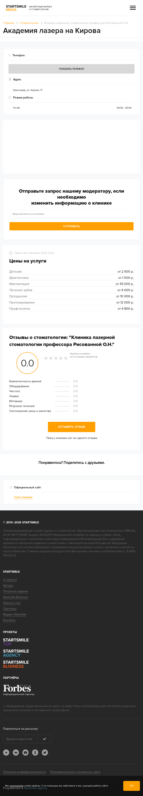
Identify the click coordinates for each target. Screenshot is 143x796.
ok (35, 752)
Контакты (9, 620)
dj (6, 752)
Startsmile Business (15, 597)
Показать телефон (71, 68)
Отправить (71, 226)
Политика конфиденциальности (24, 772)
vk (16, 752)
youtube (25, 752)
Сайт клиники (23, 497)
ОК (132, 786)
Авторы (8, 585)
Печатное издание (15, 591)
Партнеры (9, 608)
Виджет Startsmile (14, 614)
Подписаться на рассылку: (20, 728)
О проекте (10, 579)
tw (45, 752)
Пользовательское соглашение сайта (75, 772)
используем (16, 785)
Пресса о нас (12, 603)
